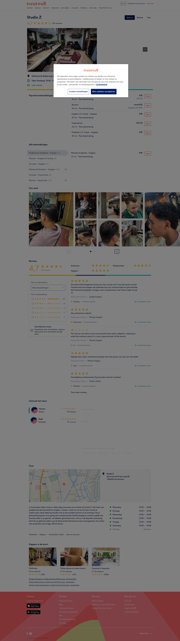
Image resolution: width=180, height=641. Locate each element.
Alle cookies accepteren (103, 92)
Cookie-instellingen (78, 92)
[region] (91, 80)
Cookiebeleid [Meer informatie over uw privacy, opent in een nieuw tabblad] (101, 85)
